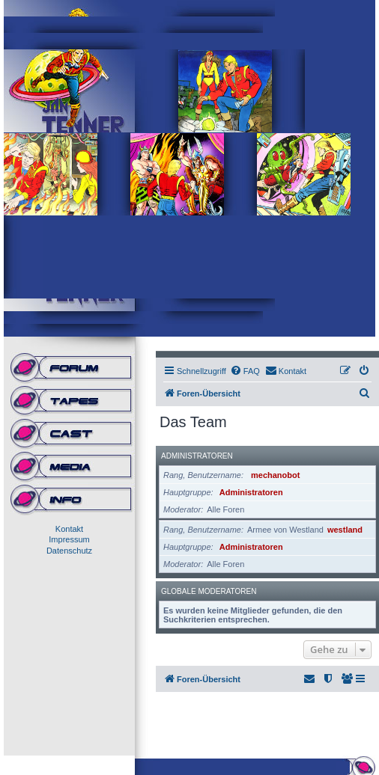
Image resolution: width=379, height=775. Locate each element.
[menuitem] (245, 371)
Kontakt (69, 528)
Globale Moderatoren (208, 591)
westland (345, 529)
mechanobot (275, 475)
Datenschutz (69, 550)
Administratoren (197, 456)
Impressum (69, 539)
